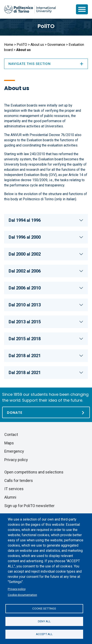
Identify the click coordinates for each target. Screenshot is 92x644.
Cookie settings (44, 608)
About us (37, 45)
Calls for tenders (18, 480)
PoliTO (46, 26)
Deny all (44, 621)
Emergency (14, 451)
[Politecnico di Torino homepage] (30, 9)
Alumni (10, 497)
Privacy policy (17, 589)
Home (8, 45)
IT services (14, 488)
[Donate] (46, 412)
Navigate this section (46, 64)
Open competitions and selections (33, 472)
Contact (11, 434)
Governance (56, 45)
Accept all (44, 634)
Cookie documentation (22, 594)
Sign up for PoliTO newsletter (29, 505)
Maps (9, 443)
